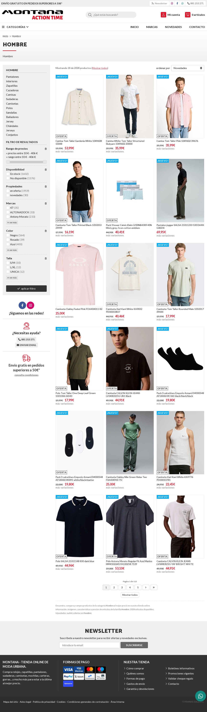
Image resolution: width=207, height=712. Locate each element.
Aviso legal (25, 701)
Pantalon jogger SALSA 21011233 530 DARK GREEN (180, 226)
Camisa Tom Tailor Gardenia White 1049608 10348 (79, 142)
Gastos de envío (135, 683)
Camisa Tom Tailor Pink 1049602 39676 (177, 140)
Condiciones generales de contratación (88, 701)
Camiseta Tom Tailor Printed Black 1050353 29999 (79, 226)
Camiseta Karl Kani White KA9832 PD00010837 (124, 310)
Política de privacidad (44, 701)
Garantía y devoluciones (140, 688)
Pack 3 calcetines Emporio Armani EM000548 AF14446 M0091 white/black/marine (79, 478)
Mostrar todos (99, 68)
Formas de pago (135, 678)
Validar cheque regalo (180, 678)
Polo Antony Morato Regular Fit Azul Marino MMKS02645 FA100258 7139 (129, 562)
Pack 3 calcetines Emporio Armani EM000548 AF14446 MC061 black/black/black (180, 394)
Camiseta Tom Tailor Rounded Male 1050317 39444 (180, 310)
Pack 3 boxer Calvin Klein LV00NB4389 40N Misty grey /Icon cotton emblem (129, 226)
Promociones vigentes (181, 673)
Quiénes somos (135, 673)
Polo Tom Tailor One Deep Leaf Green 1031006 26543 (76, 394)
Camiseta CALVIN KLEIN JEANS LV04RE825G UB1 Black (123, 394)
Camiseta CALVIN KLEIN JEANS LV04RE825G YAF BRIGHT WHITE (175, 562)
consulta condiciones (26, 375)
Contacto (173, 683)
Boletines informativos (181, 668)
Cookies (61, 701)
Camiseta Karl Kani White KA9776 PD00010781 (175, 478)
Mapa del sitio (10, 701)
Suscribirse (134, 645)
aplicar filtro (28, 288)
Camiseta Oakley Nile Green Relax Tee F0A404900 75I (126, 478)
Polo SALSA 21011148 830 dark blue (75, 561)
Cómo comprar (135, 668)
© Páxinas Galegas (193, 702)
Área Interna (117, 701)
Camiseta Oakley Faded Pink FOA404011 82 (79, 309)
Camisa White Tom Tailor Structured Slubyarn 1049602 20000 (125, 142)
